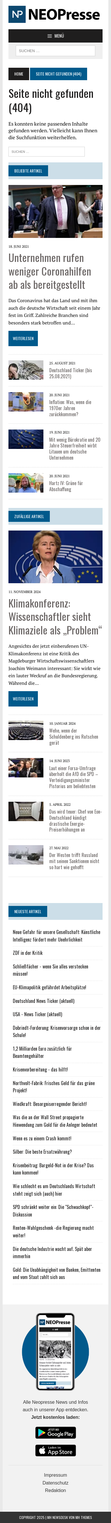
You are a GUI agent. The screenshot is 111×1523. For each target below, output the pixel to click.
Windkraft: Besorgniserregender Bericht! (50, 1103)
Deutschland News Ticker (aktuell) (43, 1000)
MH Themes (83, 1517)
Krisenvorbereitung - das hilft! (40, 1069)
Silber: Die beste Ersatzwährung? (42, 1151)
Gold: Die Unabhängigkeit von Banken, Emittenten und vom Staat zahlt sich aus (57, 1273)
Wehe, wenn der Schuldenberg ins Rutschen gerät (73, 736)
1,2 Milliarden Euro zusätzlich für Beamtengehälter (42, 1052)
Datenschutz (55, 1482)
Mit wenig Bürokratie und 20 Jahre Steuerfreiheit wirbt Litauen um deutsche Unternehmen (75, 448)
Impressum (55, 1475)
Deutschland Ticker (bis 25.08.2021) (70, 373)
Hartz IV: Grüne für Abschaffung (66, 486)
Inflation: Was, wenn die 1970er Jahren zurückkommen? (70, 408)
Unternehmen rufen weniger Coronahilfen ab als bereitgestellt (49, 270)
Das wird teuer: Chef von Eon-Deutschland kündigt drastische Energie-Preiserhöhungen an (75, 820)
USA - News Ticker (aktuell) (37, 1014)
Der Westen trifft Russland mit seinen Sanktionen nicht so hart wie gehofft (74, 861)
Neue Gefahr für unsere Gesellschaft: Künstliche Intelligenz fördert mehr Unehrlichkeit (56, 936)
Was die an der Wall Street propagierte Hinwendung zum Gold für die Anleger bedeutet (55, 1121)
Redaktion (55, 1490)
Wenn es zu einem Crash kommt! (42, 1138)
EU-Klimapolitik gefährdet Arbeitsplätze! (49, 987)
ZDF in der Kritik (28, 952)
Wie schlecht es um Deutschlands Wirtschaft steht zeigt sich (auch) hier (54, 1190)
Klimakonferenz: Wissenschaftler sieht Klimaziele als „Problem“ (55, 616)
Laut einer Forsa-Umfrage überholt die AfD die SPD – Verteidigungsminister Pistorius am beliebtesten (73, 777)
